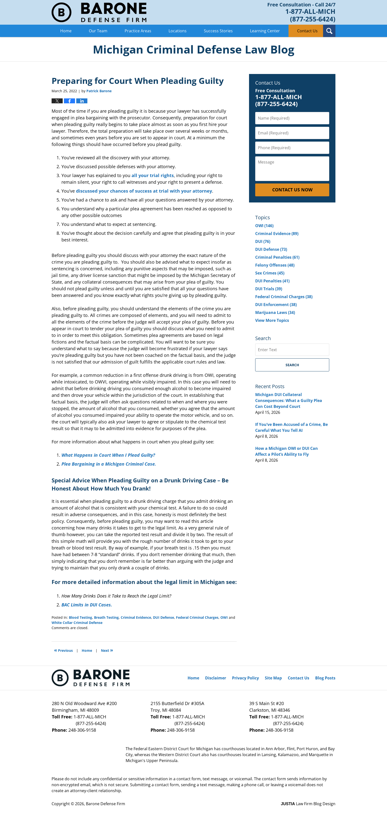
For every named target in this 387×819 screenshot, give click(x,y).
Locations (178, 31)
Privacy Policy (245, 678)
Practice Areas (138, 31)
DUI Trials (268, 288)
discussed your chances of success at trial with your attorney (144, 191)
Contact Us (307, 31)
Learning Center (265, 31)
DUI (262, 241)
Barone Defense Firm (105, 803)
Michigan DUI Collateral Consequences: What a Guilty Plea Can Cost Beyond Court (288, 400)
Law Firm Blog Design (308, 803)
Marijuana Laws (275, 312)
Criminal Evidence (136, 617)
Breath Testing (106, 617)
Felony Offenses (274, 265)
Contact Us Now (292, 190)
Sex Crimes (269, 273)
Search (292, 365)
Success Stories (218, 31)
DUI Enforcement (276, 304)
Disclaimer (215, 678)
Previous (63, 650)
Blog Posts (325, 678)
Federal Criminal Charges (197, 617)
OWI (224, 617)
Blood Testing (80, 617)
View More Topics (272, 320)
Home (66, 31)
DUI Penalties (272, 281)
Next (107, 650)
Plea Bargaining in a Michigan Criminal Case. (108, 464)
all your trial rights (153, 175)
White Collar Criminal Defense (77, 622)
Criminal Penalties (277, 257)
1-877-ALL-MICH (95, 720)
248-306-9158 (82, 730)
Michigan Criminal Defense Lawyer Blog (99, 12)
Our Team (98, 31)
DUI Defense (163, 617)
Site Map (273, 678)
